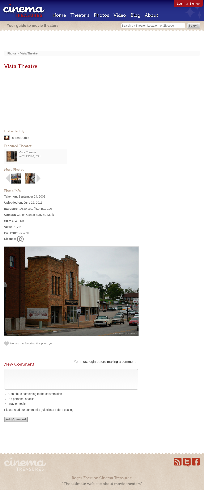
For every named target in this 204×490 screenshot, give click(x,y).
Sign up (195, 3)
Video (120, 15)
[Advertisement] (102, 41)
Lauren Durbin (19, 137)
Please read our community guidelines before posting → (40, 414)
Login (180, 3)
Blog (135, 15)
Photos (101, 15)
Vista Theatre (29, 53)
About (151, 15)
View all (23, 233)
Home (59, 15)
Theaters (79, 15)
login (92, 361)
